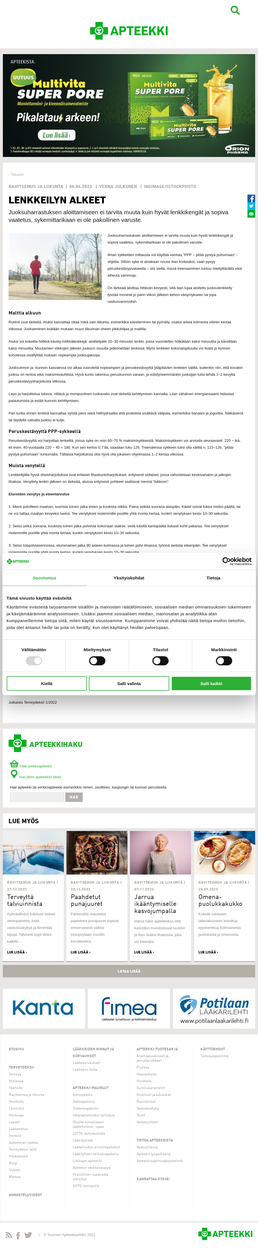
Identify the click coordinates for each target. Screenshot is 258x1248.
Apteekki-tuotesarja (157, 1049)
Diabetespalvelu (86, 1108)
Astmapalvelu (84, 1102)
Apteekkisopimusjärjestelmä (159, 1161)
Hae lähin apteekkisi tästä (35, 777)
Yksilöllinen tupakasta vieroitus (90, 1177)
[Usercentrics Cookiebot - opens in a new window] (226, 561)
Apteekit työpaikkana (153, 1154)
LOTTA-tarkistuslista (89, 1133)
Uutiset (14, 1170)
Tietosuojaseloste (214, 1056)
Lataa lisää (129, 971)
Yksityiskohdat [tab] (129, 577)
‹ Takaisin (16, 174)
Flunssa (143, 1067)
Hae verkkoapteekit (31, 766)
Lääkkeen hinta (85, 1070)
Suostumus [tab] (44, 577)
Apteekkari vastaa (23, 1143)
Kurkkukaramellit (151, 1088)
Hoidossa (16, 1115)
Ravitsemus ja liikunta (26, 1095)
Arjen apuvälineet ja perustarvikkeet (152, 1058)
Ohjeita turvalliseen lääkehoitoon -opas (88, 1124)
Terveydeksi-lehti (23, 1149)
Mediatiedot (18, 1156)
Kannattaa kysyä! (153, 1179)
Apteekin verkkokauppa (92, 1168)
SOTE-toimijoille (86, 1186)
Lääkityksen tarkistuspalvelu (96, 1154)
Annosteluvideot (25, 1195)
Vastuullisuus (147, 1147)
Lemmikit (16, 1108)
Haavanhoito (147, 1074)
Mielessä (16, 1081)
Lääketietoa (18, 1129)
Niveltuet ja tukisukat (154, 1095)
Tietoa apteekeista (155, 1140)
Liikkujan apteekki (87, 1161)
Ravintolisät (146, 1102)
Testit (141, 1115)
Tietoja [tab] (213, 577)
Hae (74, 797)
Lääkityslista (83, 1140)
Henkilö (15, 1136)
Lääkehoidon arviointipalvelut (96, 1147)
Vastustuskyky (148, 1108)
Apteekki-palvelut (91, 1088)
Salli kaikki (211, 683)
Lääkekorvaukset (86, 1063)
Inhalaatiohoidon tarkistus (94, 1115)
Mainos (15, 1177)
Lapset (14, 1122)
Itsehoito (16, 1088)
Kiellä (46, 683)
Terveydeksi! (21, 1067)
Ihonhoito (16, 1102)
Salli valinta (129, 683)
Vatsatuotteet (147, 1122)
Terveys (15, 1074)
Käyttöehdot (212, 1049)
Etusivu (16, 1049)
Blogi (13, 1163)
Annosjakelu (82, 1095)
